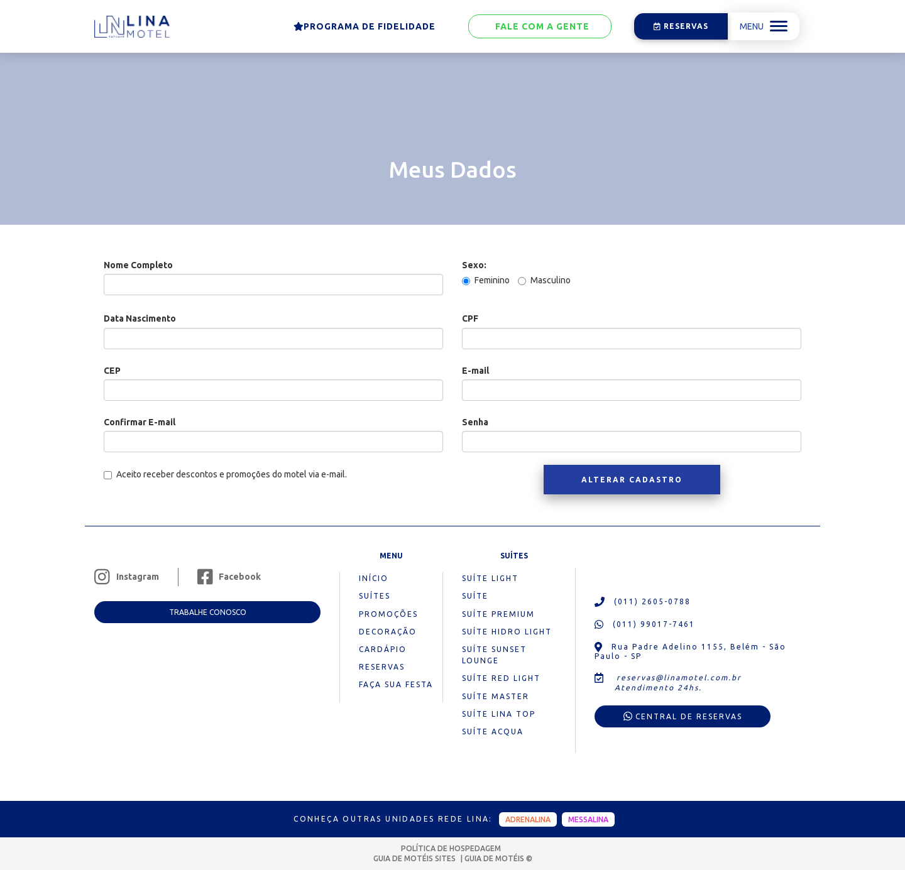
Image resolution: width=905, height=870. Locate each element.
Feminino (486, 280)
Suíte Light (490, 578)
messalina (588, 819)
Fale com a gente (540, 26)
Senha (475, 422)
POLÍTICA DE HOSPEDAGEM (451, 848)
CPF (470, 318)
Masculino (544, 280)
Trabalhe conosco (207, 612)
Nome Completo (138, 265)
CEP (112, 371)
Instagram (126, 577)
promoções (388, 614)
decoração (388, 632)
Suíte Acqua (493, 731)
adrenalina (528, 819)
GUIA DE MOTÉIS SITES (415, 858)
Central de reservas (682, 716)
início (373, 578)
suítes (374, 596)
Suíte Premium (498, 614)
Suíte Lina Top (498, 714)
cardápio (383, 649)
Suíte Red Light (501, 678)
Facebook (229, 577)
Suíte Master (495, 696)
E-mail (475, 371)
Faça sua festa (396, 684)
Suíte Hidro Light (507, 632)
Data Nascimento (140, 318)
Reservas (681, 26)
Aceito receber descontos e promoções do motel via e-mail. (225, 474)
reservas (382, 667)
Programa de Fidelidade (364, 26)
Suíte (475, 596)
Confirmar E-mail (139, 422)
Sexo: (474, 265)
